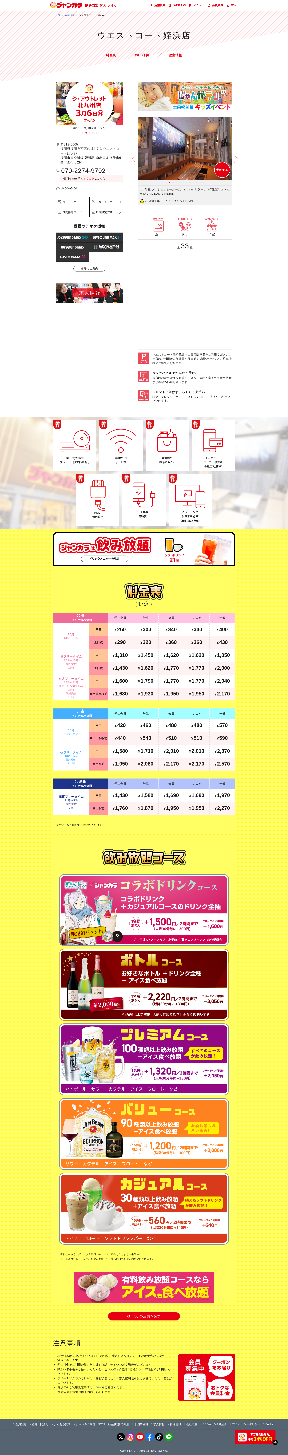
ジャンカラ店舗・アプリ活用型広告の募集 (101, 1424)
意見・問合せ (39, 1424)
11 (200, 182)
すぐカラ (88, 178)
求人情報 (158, 1424)
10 (197, 182)
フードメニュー (72, 202)
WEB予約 (177, 5)
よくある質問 (61, 1424)
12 (203, 182)
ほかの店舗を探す (144, 1316)
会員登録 (215, 5)
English (269, 1424)
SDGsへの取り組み (214, 1424)
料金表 (111, 55)
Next (236, 161)
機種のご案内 (89, 268)
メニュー (196, 5)
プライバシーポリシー (245, 1424)
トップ (57, 15)
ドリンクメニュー (107, 202)
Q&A (99, 1387)
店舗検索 (157, 5)
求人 (231, 5)
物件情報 (174, 1424)
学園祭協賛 (140, 1424)
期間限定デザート (107, 212)
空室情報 (175, 55)
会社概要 (190, 1424)
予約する (222, 169)
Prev (133, 161)
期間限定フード (72, 212)
